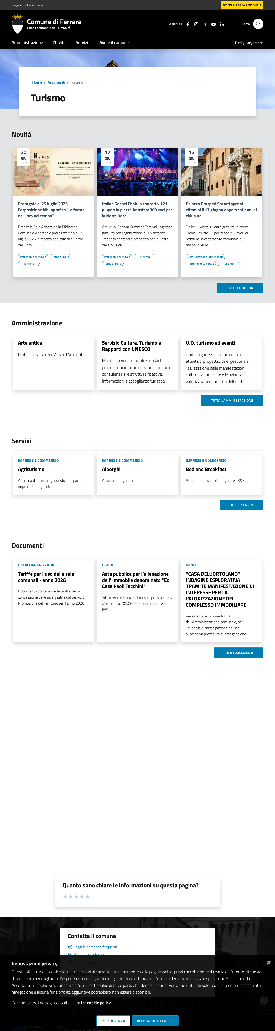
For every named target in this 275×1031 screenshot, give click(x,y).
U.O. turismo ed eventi (210, 343)
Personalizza (113, 1020)
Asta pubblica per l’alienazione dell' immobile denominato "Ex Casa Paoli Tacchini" (135, 580)
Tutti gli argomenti (249, 42)
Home (37, 82)
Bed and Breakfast (206, 469)
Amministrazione (27, 42)
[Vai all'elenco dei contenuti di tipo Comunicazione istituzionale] (205, 256)
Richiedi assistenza (86, 955)
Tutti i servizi (242, 505)
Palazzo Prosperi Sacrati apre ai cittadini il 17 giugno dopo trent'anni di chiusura (221, 210)
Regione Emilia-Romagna (27, 5)
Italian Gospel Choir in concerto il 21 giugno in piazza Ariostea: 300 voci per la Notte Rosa (137, 210)
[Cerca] (258, 24)
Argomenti (56, 82)
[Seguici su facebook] (186, 23)
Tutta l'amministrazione (232, 400)
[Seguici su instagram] (194, 23)
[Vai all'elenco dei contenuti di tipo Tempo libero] (60, 256)
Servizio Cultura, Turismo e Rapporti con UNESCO (131, 346)
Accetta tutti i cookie (155, 1020)
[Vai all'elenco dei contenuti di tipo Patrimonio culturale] (33, 256)
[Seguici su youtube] (211, 23)
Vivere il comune (113, 42)
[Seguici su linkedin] (220, 23)
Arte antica (30, 343)
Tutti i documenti (238, 652)
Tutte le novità (240, 287)
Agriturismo (31, 469)
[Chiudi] (269, 961)
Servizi (82, 42)
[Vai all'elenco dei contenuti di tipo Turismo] (29, 263)
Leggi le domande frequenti (92, 947)
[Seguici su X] (203, 23)
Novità (59, 42)
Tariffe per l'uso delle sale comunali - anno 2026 (46, 577)
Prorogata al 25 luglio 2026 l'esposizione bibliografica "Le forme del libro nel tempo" (51, 210)
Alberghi (111, 469)
